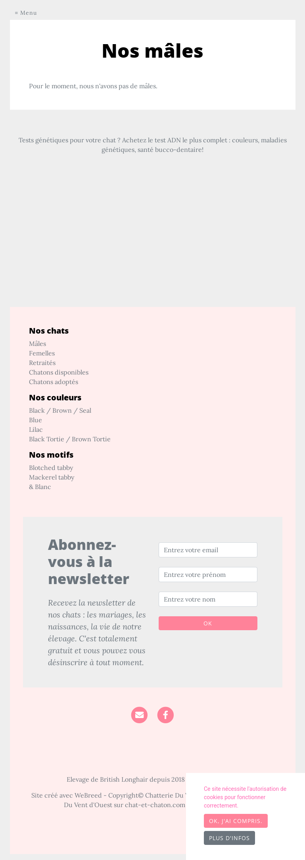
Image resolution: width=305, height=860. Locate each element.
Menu (28, 12)
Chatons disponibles (58, 372)
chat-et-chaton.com (156, 805)
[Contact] (139, 714)
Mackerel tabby (51, 477)
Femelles (42, 353)
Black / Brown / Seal (60, 410)
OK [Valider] (207, 623)
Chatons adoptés (53, 382)
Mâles (37, 343)
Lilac (36, 429)
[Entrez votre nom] (208, 599)
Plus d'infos (229, 838)
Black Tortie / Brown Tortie (70, 439)
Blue (35, 420)
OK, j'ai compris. (236, 821)
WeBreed (88, 795)
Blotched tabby (51, 468)
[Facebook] (165, 714)
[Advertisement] (153, 251)
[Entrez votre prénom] (208, 574)
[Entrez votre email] (208, 549)
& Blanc (40, 487)
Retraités (42, 363)
